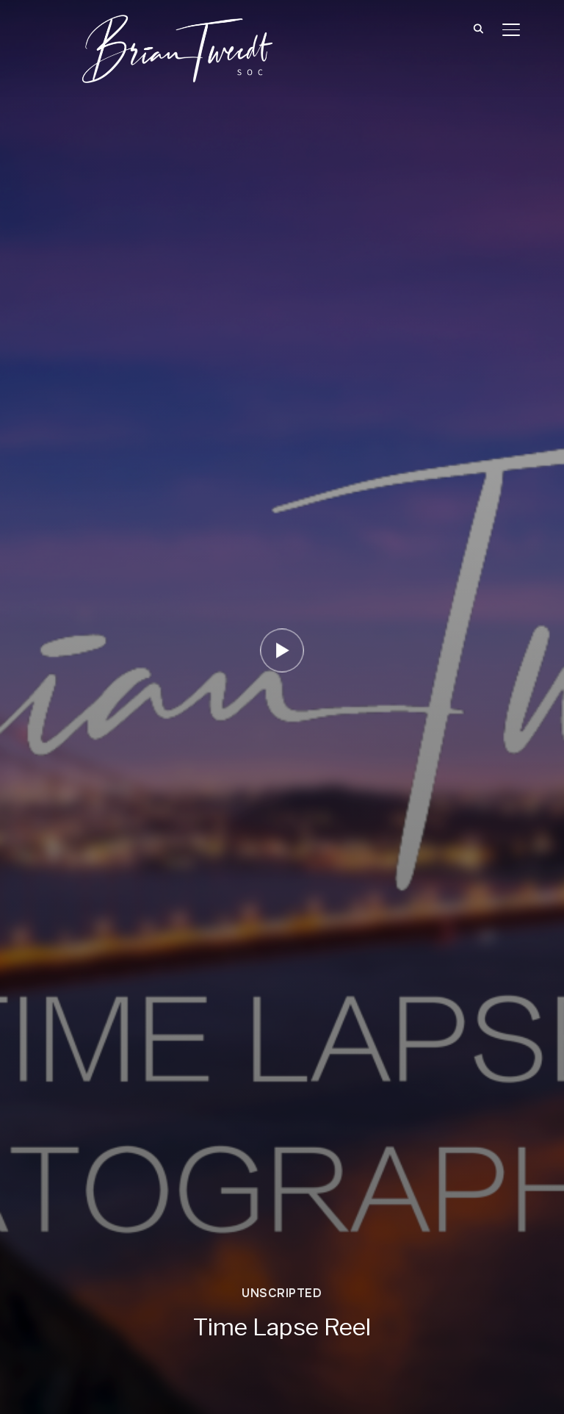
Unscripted (282, 1293)
